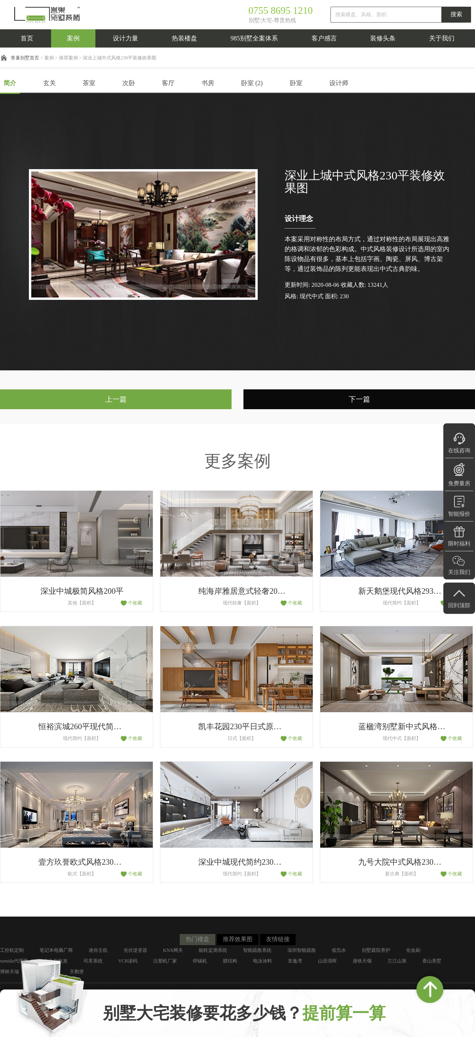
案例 (73, 38)
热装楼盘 (184, 38)
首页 (27, 38)
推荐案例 (68, 58)
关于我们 (441, 38)
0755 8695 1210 (281, 10)
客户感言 (324, 38)
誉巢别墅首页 (25, 58)
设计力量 (125, 38)
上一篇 (116, 399)
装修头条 (382, 38)
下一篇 (359, 399)
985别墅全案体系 (254, 38)
